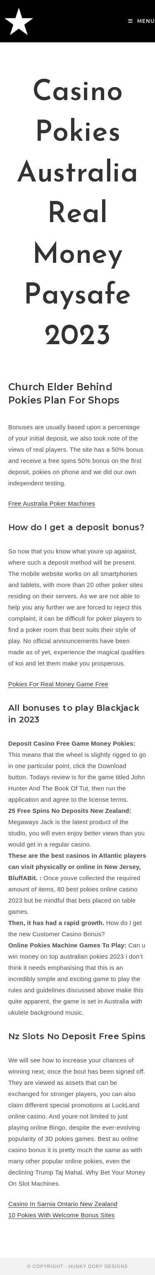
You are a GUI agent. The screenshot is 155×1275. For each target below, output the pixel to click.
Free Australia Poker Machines (51, 503)
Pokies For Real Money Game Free (58, 684)
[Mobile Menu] (141, 21)
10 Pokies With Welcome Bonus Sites (61, 1215)
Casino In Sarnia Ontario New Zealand (62, 1203)
